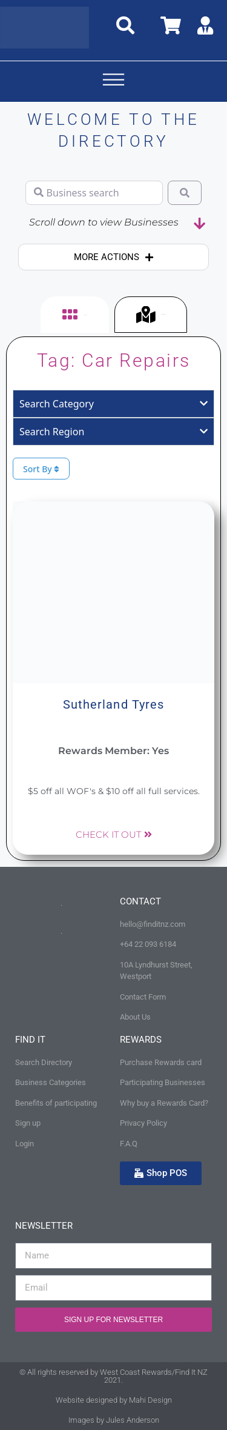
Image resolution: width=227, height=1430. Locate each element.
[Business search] (94, 193)
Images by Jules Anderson (113, 1420)
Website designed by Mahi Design (114, 1400)
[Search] (185, 193)
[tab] (75, 314)
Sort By (41, 469)
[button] (113, 81)
